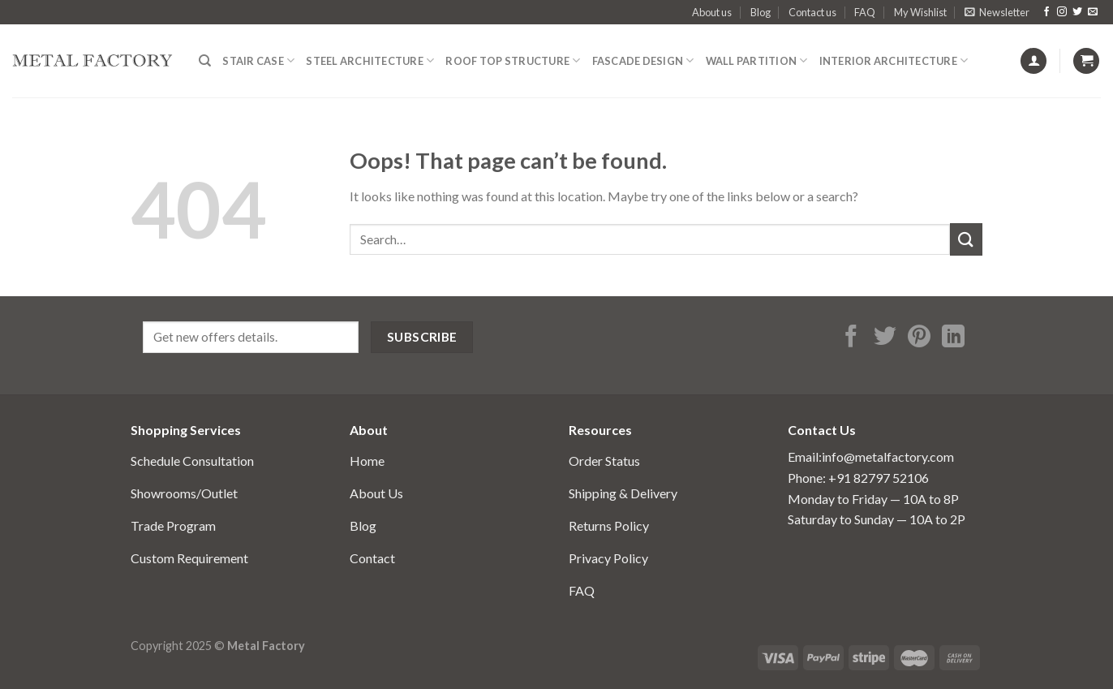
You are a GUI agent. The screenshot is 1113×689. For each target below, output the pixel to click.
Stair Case (258, 60)
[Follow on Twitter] (1077, 12)
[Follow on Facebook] (1046, 12)
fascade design (643, 60)
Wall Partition (757, 60)
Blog (760, 12)
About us (712, 12)
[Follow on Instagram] (1062, 12)
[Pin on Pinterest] (919, 338)
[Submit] (966, 239)
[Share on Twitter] (885, 338)
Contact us (812, 12)
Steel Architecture (370, 60)
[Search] (205, 60)
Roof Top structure (512, 60)
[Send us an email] (1093, 12)
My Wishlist (920, 12)
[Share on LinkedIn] (953, 338)
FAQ (864, 12)
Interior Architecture (894, 60)
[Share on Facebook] (851, 338)
